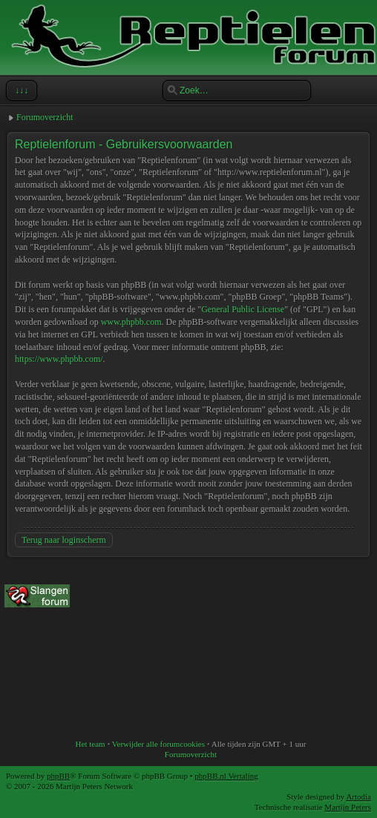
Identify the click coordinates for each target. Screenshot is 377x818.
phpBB (58, 775)
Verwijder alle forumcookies (158, 743)
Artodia (358, 796)
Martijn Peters (347, 806)
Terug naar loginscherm (64, 540)
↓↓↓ (20, 90)
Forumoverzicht (44, 117)
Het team (90, 743)
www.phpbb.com (131, 322)
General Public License (242, 309)
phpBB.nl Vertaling (226, 775)
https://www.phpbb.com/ (59, 359)
